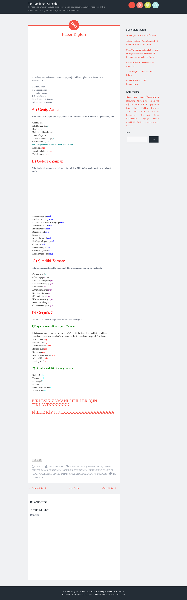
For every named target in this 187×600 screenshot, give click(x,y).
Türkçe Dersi (100, 473)
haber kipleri (39, 473)
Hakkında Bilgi (56, 466)
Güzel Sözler (132, 108)
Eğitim (129, 104)
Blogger (120, 591)
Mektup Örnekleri (150, 108)
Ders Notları (139, 111)
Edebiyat (154, 100)
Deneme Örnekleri (137, 100)
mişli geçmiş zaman (57, 473)
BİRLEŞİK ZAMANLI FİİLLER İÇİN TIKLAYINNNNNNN (64, 402)
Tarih (128, 111)
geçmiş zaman (103, 466)
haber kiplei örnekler (101, 470)
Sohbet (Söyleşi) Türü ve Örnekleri (141, 35)
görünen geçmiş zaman (75, 470)
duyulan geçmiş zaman (82, 466)
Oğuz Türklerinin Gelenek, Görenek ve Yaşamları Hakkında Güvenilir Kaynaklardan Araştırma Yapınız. (142, 53)
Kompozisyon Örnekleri (44, 4)
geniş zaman (55, 470)
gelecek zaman (40, 470)
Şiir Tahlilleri (139, 122)
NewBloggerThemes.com (113, 595)
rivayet (72, 473)
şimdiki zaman (84, 473)
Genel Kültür (141, 104)
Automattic (77, 595)
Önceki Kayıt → (110, 487)
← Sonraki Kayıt (37, 487)
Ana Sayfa (74, 487)
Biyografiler (153, 104)
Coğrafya (145, 118)
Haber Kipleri (74, 34)
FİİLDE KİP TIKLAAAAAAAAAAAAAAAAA (73, 412)
